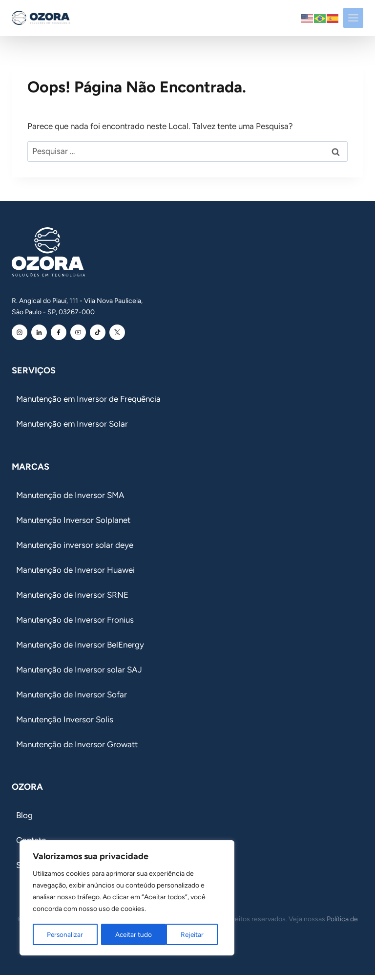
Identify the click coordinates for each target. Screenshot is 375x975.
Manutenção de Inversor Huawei (75, 570)
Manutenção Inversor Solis (64, 719)
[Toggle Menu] (353, 18)
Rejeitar (127, 934)
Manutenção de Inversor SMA (70, 495)
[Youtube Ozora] (78, 332)
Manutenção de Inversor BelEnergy (80, 645)
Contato (31, 840)
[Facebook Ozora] (58, 332)
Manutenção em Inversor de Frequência (88, 399)
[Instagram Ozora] (19, 332)
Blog (24, 815)
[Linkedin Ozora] (39, 332)
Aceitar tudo (189, 934)
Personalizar (64, 934)
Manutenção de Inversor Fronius (75, 620)
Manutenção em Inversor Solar (72, 424)
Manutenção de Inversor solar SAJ (79, 669)
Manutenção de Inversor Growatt (77, 744)
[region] (127, 898)
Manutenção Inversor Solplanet (73, 520)
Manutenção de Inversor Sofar (71, 694)
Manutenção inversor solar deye (74, 545)
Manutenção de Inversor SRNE (72, 595)
